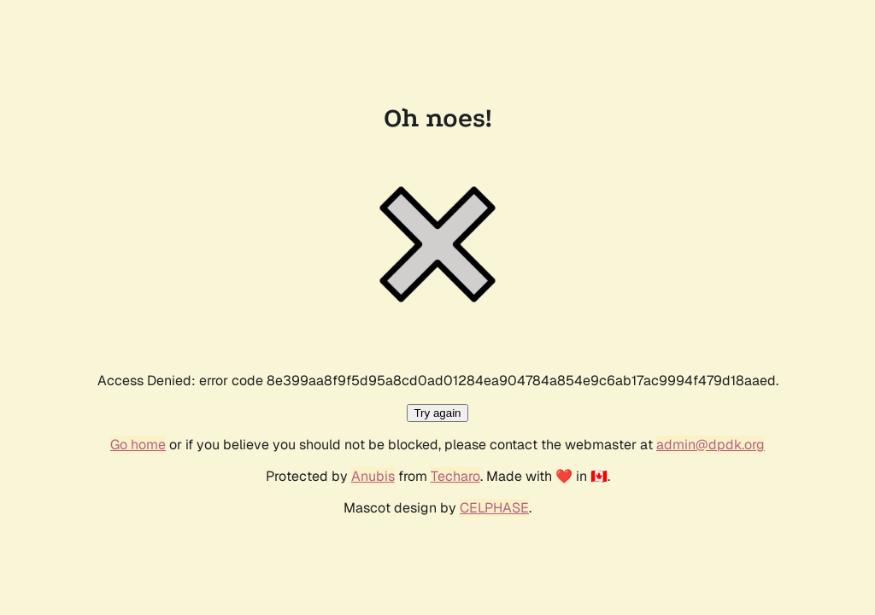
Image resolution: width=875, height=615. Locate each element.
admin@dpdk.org (710, 445)
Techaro (455, 476)
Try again (437, 413)
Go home (138, 445)
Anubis (373, 476)
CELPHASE (494, 508)
